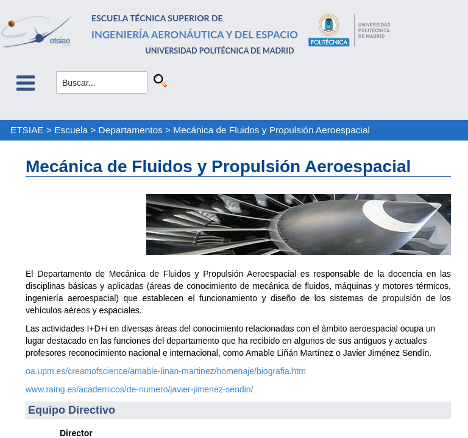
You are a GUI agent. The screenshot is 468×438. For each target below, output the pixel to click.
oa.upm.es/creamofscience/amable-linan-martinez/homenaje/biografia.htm (166, 371)
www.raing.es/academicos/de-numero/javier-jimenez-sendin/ (140, 389)
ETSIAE (27, 130)
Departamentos (131, 130)
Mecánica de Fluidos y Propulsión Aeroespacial (271, 130)
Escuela (71, 130)
